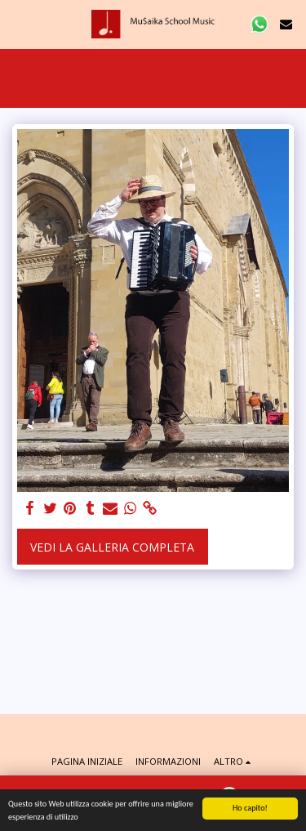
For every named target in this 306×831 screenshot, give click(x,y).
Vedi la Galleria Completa (112, 547)
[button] (18, 23)
